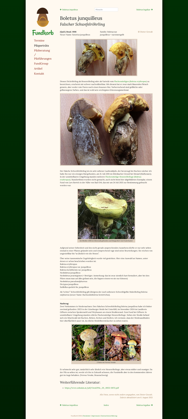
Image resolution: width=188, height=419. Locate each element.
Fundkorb (42, 32)
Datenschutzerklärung (109, 416)
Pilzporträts (47, 45)
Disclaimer (87, 416)
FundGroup (41, 63)
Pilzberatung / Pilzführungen (43, 54)
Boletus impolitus (70, 9)
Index (106, 405)
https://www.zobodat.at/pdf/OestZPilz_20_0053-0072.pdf (92, 388)
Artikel (38, 68)
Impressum (96, 416)
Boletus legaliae (143, 9)
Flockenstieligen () (130, 81)
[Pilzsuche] (106, 9)
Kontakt (39, 73)
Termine (39, 40)
